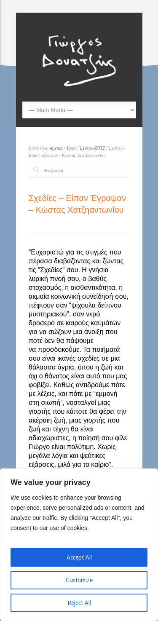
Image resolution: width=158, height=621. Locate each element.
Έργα (71, 148)
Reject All (79, 603)
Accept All (79, 557)
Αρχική (56, 148)
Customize (79, 580)
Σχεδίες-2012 (92, 148)
